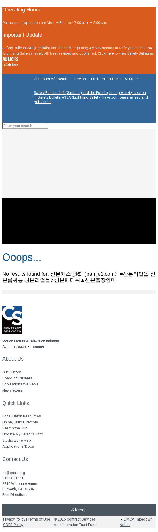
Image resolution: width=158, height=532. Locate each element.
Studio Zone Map (16, 440)
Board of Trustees (17, 378)
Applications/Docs (18, 446)
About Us (13, 359)
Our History (11, 372)
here (110, 53)
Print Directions (14, 494)
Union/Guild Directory (20, 422)
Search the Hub (15, 428)
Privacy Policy (14, 519)
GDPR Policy (13, 525)
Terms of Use (39, 519)
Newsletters (12, 390)
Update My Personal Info (22, 434)
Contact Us (15, 459)
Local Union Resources (21, 416)
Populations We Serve (20, 384)
